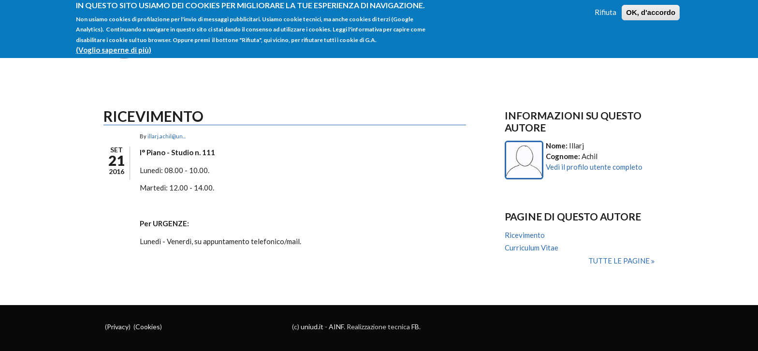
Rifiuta (605, 8)
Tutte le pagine (619, 260)
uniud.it (312, 326)
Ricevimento (525, 235)
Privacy (118, 326)
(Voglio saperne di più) (113, 45)
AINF (336, 326)
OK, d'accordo (650, 8)
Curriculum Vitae (531, 247)
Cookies (147, 326)
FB (415, 326)
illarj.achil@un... (166, 136)
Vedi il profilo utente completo (594, 166)
